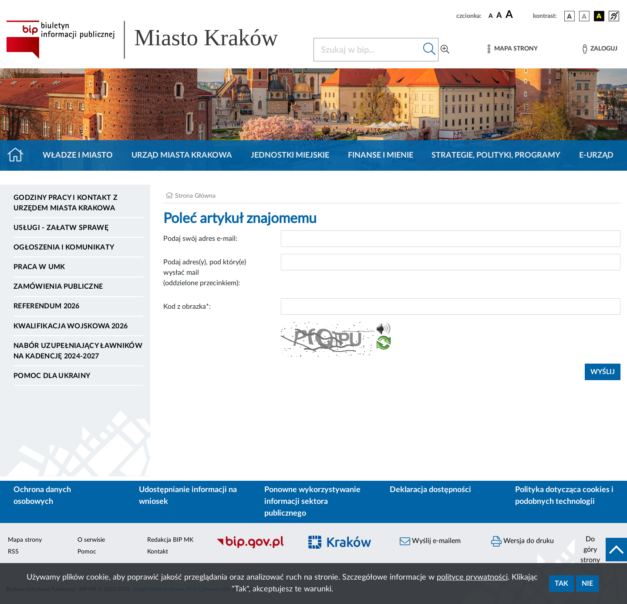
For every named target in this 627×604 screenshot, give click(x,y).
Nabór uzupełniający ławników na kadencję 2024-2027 (77, 351)
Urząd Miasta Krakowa (181, 155)
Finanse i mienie (380, 155)
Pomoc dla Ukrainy (51, 375)
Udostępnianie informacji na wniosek (188, 496)
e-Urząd (596, 155)
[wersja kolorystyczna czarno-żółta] (599, 16)
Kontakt (157, 552)
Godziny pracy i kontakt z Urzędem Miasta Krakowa (65, 203)
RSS (13, 552)
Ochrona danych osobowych (42, 496)
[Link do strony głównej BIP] (155, 39)
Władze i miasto (78, 155)
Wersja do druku (522, 541)
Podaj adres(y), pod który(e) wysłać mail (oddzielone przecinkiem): (204, 273)
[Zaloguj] (600, 49)
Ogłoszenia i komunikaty (63, 247)
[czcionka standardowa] (491, 15)
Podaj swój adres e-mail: (200, 238)
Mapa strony (25, 540)
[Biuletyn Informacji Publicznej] (255, 547)
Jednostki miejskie (290, 155)
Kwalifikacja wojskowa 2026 (70, 326)
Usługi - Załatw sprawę (60, 227)
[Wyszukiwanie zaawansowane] (445, 49)
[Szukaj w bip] (429, 49)
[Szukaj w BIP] (367, 49)
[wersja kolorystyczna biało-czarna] (584, 16)
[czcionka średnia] (499, 16)
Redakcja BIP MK (170, 540)
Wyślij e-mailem (430, 541)
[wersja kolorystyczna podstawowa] (569, 16)
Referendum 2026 (46, 306)
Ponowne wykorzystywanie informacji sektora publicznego (312, 501)
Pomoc (87, 552)
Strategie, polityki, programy (495, 155)
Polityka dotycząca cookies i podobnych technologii (564, 496)
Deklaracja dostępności (430, 490)
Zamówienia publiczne (58, 286)
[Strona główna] (19, 155)
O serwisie (91, 540)
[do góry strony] (601, 549)
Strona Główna (195, 196)
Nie (587, 583)
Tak (561, 583)
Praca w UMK (39, 266)
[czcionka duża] (518, 15)
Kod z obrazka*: (187, 306)
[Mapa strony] (512, 49)
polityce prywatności (472, 577)
